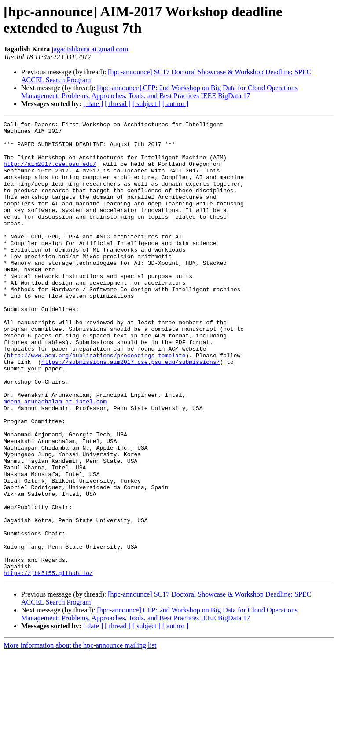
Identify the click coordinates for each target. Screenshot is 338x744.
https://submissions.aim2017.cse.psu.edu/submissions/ (130, 410)
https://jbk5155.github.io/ (48, 664)
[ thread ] (118, 103)
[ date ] (93, 103)
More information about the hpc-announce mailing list (80, 736)
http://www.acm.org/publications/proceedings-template (96, 403)
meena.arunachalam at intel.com (55, 458)
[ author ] (175, 103)
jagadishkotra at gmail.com (89, 49)
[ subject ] (146, 103)
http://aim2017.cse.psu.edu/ (50, 173)
